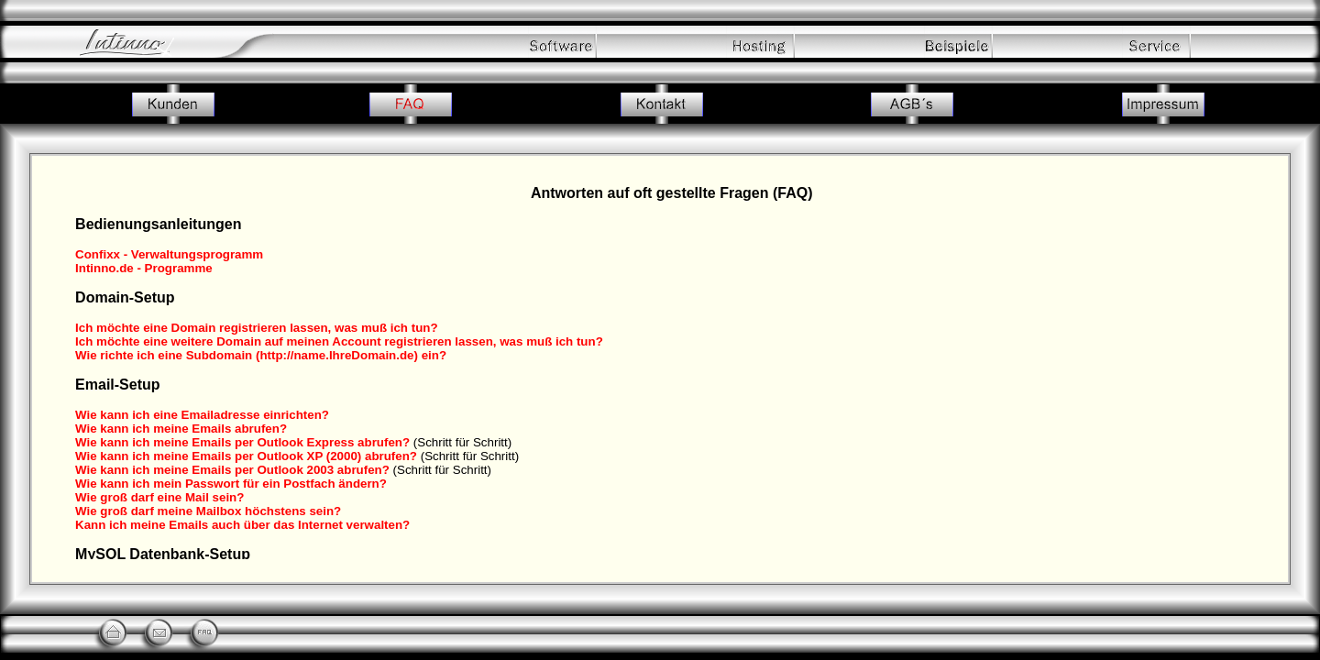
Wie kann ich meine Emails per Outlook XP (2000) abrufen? (246, 456)
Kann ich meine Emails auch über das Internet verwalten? (242, 525)
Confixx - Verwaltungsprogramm (169, 254)
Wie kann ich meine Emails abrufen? (181, 428)
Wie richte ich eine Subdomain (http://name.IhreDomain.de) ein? (260, 355)
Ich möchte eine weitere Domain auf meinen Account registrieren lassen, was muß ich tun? (339, 341)
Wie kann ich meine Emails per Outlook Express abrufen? (242, 442)
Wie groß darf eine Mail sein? (159, 497)
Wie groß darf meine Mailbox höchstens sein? (208, 511)
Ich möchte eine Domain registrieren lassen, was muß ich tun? (256, 328)
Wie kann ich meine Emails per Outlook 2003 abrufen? (232, 470)
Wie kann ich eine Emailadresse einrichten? (202, 415)
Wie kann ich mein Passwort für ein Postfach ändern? (231, 483)
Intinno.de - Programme (144, 268)
